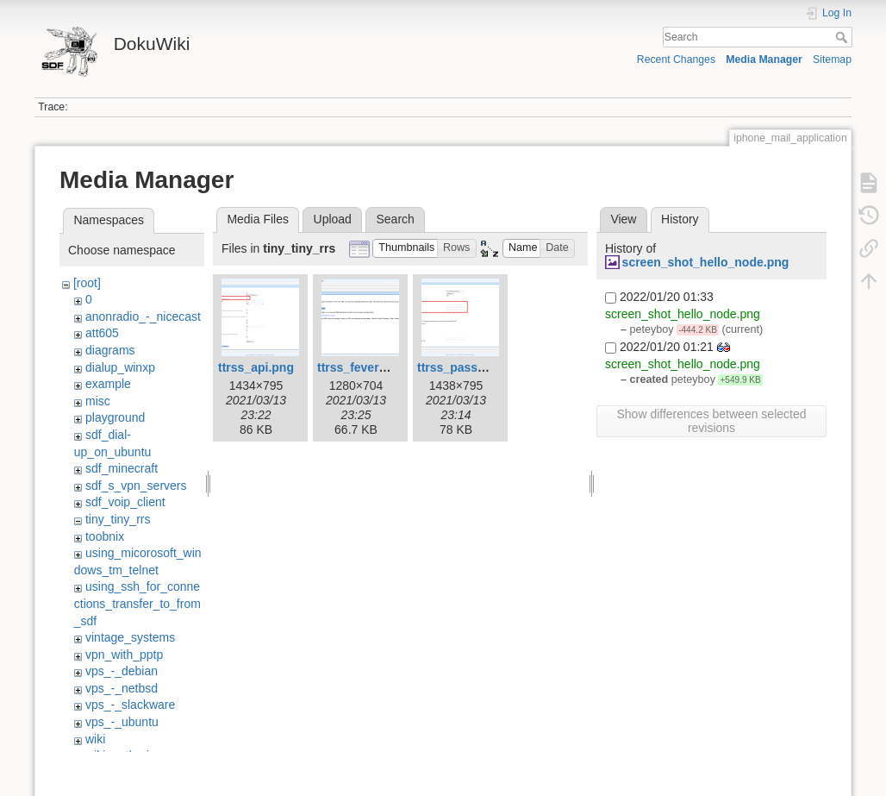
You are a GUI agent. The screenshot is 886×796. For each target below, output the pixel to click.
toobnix (104, 536)
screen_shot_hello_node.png (705, 262)
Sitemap (832, 59)
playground (115, 417)
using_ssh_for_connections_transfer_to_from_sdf (137, 603)
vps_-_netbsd (121, 688)
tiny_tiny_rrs (117, 519)
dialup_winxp (120, 367)
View (623, 219)
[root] (87, 283)
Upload (333, 219)
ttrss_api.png (256, 367)
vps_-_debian (121, 671)
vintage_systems (130, 637)
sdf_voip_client (125, 502)
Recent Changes (676, 59)
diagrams (110, 350)
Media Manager (764, 59)
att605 (102, 333)
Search (843, 37)
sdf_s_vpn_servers (136, 485)
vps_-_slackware (130, 704)
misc (97, 401)
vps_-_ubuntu (122, 722)
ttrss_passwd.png (468, 367)
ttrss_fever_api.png (372, 367)
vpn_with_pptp (124, 654)
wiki (95, 739)
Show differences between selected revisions (712, 421)
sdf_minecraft (121, 468)
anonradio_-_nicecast (143, 316)
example (108, 384)
